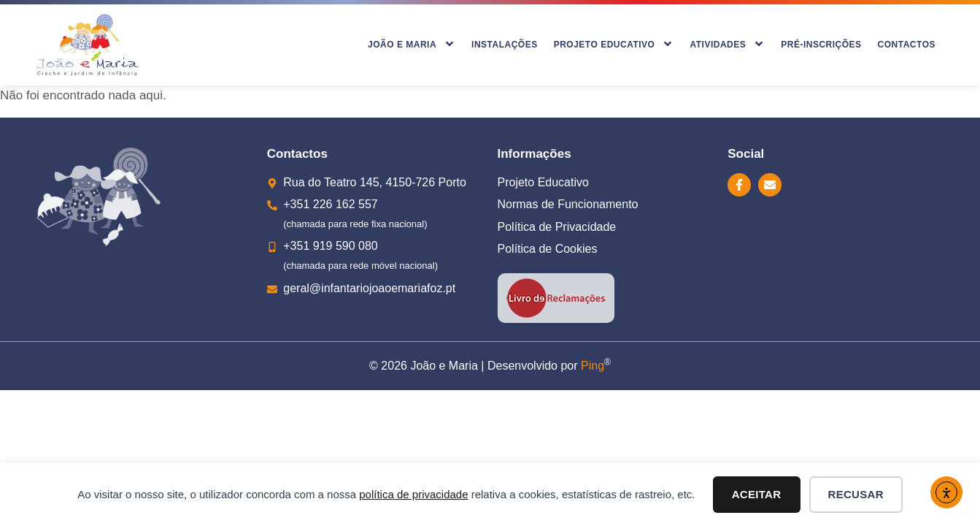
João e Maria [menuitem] (411, 45)
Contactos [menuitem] (906, 44)
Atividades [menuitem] (727, 45)
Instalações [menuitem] (504, 44)
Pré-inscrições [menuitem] (821, 44)
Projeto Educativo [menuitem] (614, 45)
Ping (592, 365)
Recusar (856, 494)
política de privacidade (413, 494)
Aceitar (757, 494)
